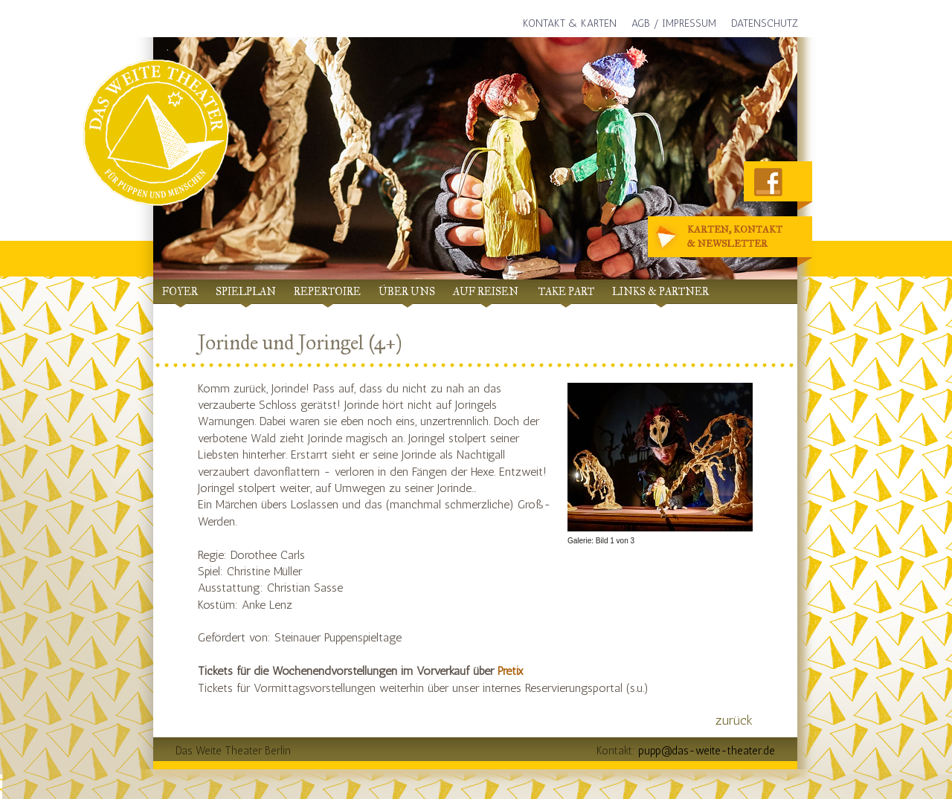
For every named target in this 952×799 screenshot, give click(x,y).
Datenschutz (764, 23)
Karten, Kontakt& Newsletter (720, 237)
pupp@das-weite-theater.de (706, 750)
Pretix (511, 671)
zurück (734, 720)
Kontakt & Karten (570, 23)
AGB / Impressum (673, 23)
